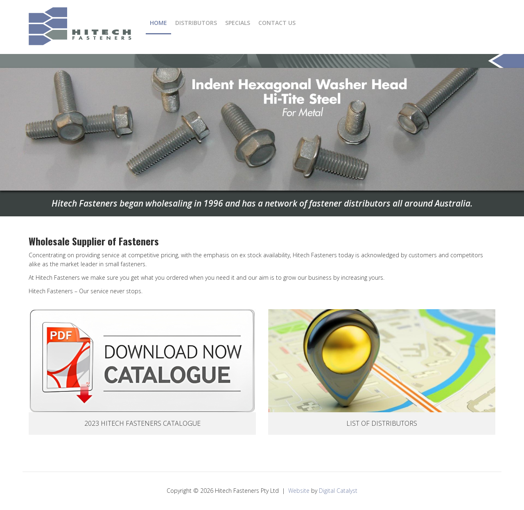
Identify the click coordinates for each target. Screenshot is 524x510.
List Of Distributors (381, 423)
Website (298, 490)
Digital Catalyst (338, 490)
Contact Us (277, 23)
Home (158, 23)
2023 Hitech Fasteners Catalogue (142, 423)
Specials (237, 23)
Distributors (196, 23)
